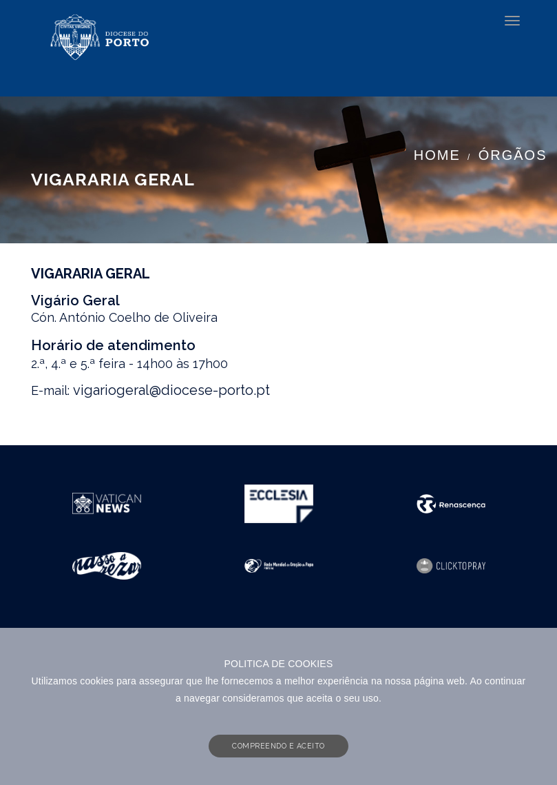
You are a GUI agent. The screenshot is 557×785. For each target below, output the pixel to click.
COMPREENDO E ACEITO (278, 746)
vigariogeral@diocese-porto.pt (171, 390)
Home (437, 155)
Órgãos (513, 155)
